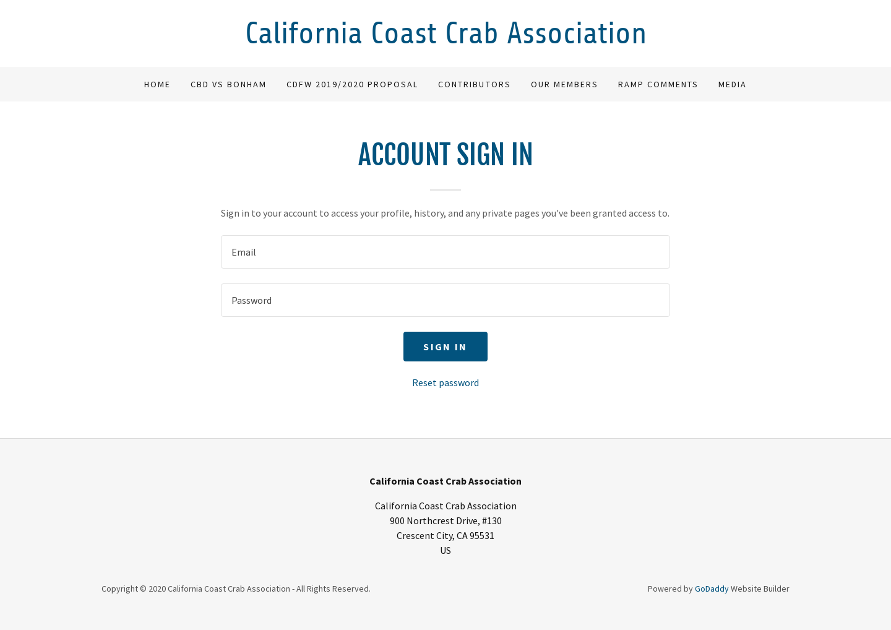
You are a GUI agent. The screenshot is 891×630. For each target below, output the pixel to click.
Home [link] (157, 84)
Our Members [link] (564, 84)
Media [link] (732, 84)
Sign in (445, 346)
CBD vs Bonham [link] (229, 84)
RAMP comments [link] (658, 84)
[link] (445, 39)
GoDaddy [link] (712, 588)
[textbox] (445, 252)
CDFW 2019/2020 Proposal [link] (352, 84)
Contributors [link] (474, 84)
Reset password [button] (445, 382)
